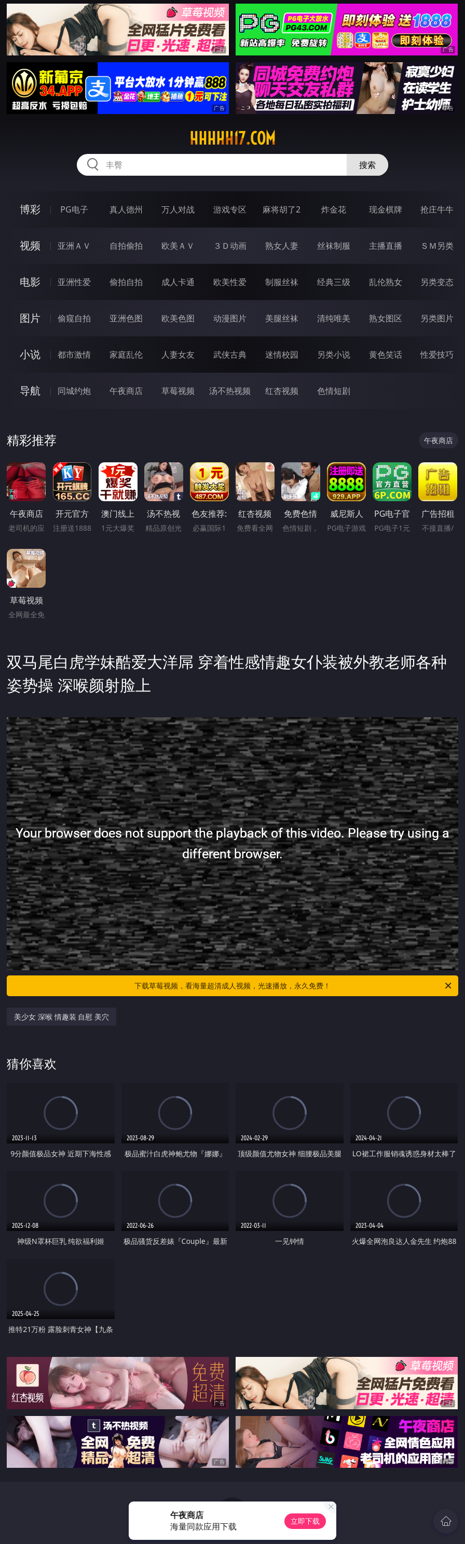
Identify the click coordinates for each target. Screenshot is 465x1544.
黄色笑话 (385, 354)
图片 (30, 318)
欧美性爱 (230, 282)
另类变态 (437, 282)
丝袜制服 (333, 245)
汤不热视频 (230, 390)
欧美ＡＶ (178, 245)
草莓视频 (178, 390)
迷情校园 (281, 354)
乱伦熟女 (385, 282)
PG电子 (74, 209)
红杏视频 (281, 390)
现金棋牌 (385, 209)
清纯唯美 (333, 318)
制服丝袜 (281, 282)
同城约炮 (74, 390)
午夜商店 (126, 390)
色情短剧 (333, 390)
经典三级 (333, 282)
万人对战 (178, 209)
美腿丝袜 (281, 318)
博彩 (30, 209)
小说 (30, 354)
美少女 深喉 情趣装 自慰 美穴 (61, 1017)
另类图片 (437, 318)
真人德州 (126, 209)
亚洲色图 (126, 318)
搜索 (367, 165)
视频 (30, 245)
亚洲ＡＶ (74, 245)
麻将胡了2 (281, 209)
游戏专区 (230, 209)
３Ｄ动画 (230, 245)
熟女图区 (385, 318)
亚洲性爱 (74, 282)
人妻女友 (178, 354)
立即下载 (305, 1521)
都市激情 (74, 354)
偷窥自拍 (74, 318)
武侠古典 (230, 354)
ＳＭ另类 (437, 245)
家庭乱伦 (126, 354)
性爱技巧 (437, 354)
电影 (30, 282)
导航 (30, 391)
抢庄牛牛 (437, 209)
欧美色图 (178, 318)
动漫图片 (230, 318)
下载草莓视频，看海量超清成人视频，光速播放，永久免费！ (293, 986)
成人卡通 (178, 282)
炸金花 (333, 209)
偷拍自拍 (126, 282)
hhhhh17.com (232, 138)
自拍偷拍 (126, 245)
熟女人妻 (281, 245)
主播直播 (385, 245)
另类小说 (333, 354)
